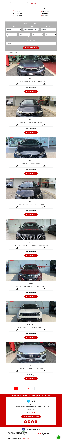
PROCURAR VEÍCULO (31, 47)
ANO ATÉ (24, 32)
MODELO (31, 26)
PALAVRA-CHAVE (31, 40)
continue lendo (26, 438)
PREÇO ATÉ (50, 32)
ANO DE (11, 32)
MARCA (13, 26)
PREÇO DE (37, 32)
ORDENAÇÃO (48, 26)
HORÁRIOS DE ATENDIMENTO (31, 417)
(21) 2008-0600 (44, 15)
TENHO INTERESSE (31, 91)
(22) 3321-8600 (17, 15)
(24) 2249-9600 (44, 11)
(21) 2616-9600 (17, 11)
